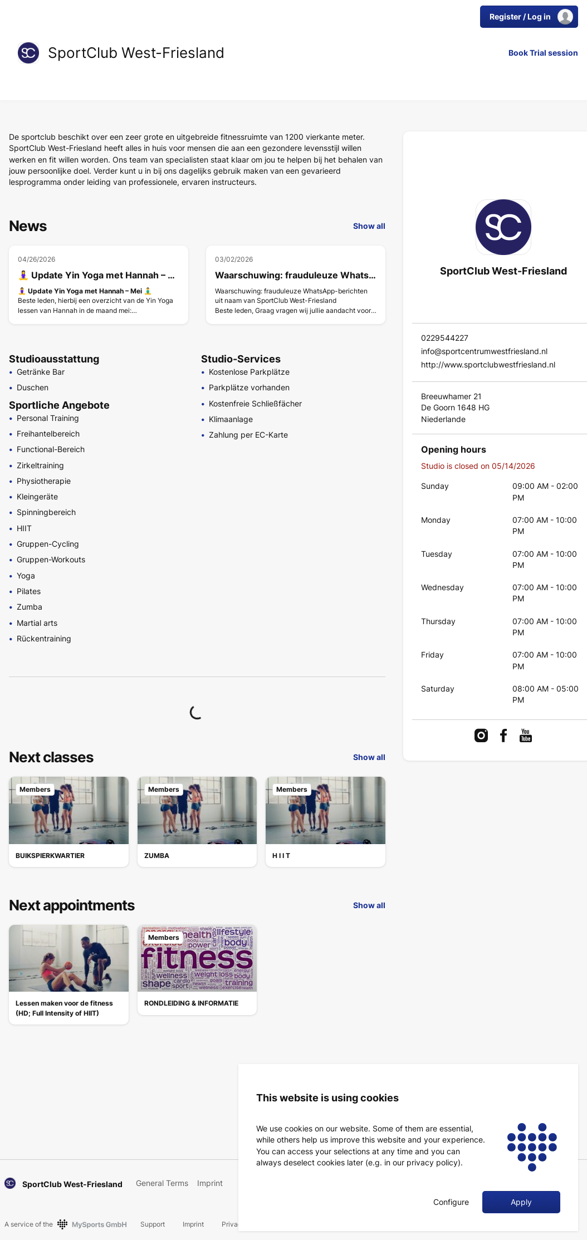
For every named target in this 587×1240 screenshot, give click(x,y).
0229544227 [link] (444, 337)
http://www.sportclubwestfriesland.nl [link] (488, 364)
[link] (28, 52)
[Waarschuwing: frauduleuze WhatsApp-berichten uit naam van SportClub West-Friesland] (295, 285)
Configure (451, 1202)
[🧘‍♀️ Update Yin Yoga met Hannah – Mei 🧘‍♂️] (98, 285)
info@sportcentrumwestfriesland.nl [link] (484, 351)
